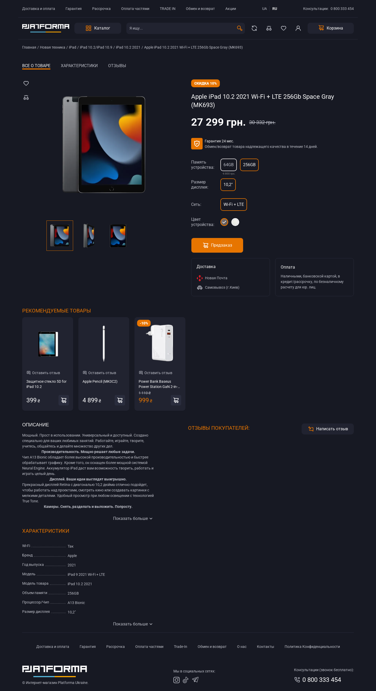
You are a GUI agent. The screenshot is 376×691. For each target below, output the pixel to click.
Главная (29, 47)
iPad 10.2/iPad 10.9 (96, 47)
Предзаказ (217, 245)
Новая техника (52, 47)
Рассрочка (101, 9)
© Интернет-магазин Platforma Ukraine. (55, 683)
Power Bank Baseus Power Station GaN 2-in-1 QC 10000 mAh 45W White (160, 384)
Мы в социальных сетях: (194, 671)
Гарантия (74, 9)
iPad (72, 47)
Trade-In (180, 646)
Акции (230, 9)
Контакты (265, 646)
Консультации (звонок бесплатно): (324, 670)
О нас (241, 646)
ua (264, 9)
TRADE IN (167, 9)
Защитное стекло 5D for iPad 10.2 (46, 384)
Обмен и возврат (200, 9)
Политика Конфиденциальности (312, 646)
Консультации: (315, 9)
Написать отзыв (328, 429)
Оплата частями (135, 9)
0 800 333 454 (342, 9)
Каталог (97, 28)
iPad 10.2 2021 (128, 47)
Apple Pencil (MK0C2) (100, 381)
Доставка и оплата (38, 9)
